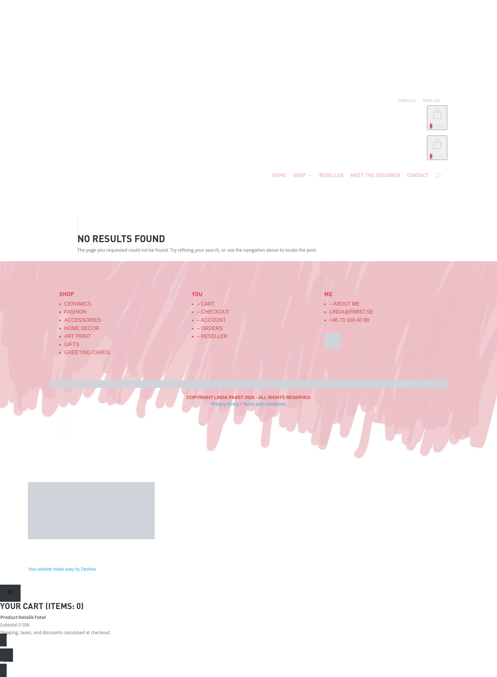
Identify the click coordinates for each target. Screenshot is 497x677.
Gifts (71, 344)
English (431, 100)
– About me (344, 304)
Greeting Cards (87, 352)
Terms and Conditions (264, 404)
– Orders (210, 328)
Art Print (77, 336)
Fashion (75, 312)
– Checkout (213, 312)
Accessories (82, 320)
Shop (299, 175)
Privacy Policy (225, 404)
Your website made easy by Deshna (61, 569)
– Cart (206, 304)
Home (279, 175)
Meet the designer (375, 175)
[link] (437, 148)
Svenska (406, 100)
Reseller (331, 175)
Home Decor (81, 328)
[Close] (10, 593)
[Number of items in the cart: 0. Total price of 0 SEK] (437, 117)
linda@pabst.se (351, 312)
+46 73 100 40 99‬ (349, 320)
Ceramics (77, 304)
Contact (418, 175)
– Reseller (212, 336)
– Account (211, 320)
